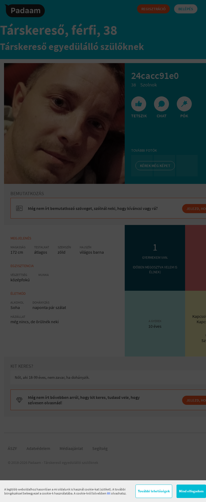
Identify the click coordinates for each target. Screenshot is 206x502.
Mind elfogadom (191, 491)
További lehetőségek (154, 491)
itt (109, 493)
